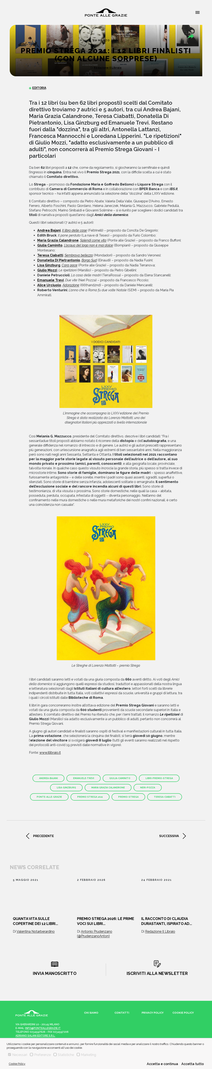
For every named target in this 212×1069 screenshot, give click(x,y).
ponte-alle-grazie (49, 797)
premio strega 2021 (90, 797)
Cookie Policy (17, 1063)
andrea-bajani (48, 778)
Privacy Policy (153, 1012)
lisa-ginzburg (66, 787)
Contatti (121, 1012)
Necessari (17, 1055)
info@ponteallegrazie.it (43, 1028)
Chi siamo (91, 1012)
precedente (43, 836)
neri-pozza (147, 787)
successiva (169, 836)
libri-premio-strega (159, 778)
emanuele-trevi (83, 778)
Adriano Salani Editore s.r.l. (35, 1035)
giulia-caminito (119, 778)
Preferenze (40, 1055)
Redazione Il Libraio (108, 67)
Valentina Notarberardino (36, 931)
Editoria (39, 88)
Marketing (86, 1055)
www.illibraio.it (50, 753)
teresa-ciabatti (164, 797)
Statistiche (64, 1055)
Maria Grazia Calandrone (108, 787)
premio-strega (128, 797)
